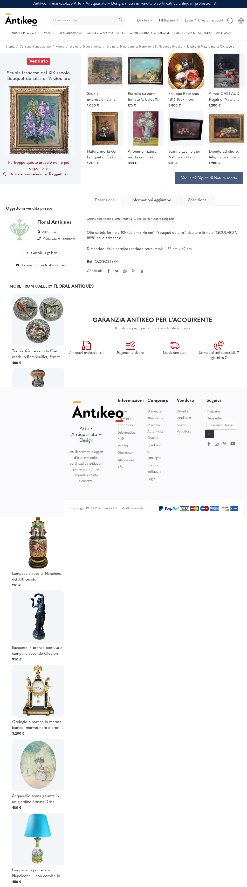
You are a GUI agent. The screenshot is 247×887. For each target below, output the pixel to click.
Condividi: (94, 271)
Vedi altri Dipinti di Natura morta (209, 178)
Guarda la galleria (41, 253)
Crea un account (210, 20)
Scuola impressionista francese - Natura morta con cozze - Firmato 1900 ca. (102, 97)
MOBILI (49, 33)
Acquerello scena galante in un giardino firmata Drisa (35, 799)
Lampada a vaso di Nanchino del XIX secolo (36, 577)
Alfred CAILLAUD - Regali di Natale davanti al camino (225, 97)
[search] (87, 20)
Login (189, 20)
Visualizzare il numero (59, 239)
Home (122, 411)
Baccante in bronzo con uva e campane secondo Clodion (37, 651)
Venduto (38, 61)
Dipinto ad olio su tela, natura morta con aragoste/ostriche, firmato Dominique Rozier (225, 155)
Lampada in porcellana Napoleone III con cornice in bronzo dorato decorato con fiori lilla (36, 873)
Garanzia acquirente (155, 415)
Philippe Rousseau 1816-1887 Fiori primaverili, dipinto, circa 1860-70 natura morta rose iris (185, 97)
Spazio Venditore (184, 428)
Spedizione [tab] (197, 200)
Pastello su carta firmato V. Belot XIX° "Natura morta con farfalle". (145, 97)
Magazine (213, 411)
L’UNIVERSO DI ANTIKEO (192, 33)
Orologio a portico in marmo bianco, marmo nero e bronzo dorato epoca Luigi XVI (37, 725)
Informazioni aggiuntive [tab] (151, 200)
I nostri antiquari (154, 469)
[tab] (105, 200)
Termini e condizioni (125, 422)
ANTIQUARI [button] (224, 33)
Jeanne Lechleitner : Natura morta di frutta (185, 155)
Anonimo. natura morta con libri (142, 154)
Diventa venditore (184, 415)
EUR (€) (145, 20)
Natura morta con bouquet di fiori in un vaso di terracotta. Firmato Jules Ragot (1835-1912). (103, 155)
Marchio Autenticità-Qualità (156, 432)
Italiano (169, 20)
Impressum (126, 453)
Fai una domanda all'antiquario (41, 265)
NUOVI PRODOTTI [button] (25, 33)
